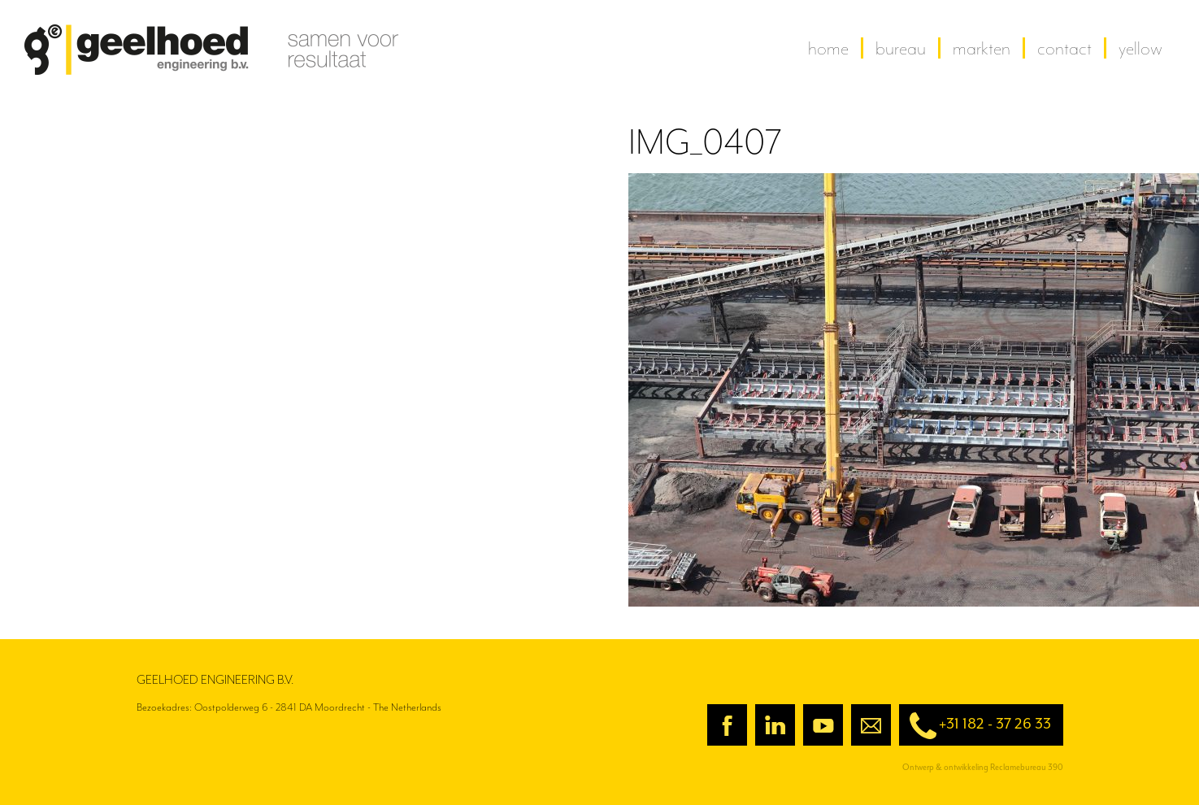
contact (1064, 48)
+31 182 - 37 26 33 (975, 726)
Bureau (900, 48)
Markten (981, 48)
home (828, 48)
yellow (1140, 48)
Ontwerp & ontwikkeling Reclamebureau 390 (982, 767)
